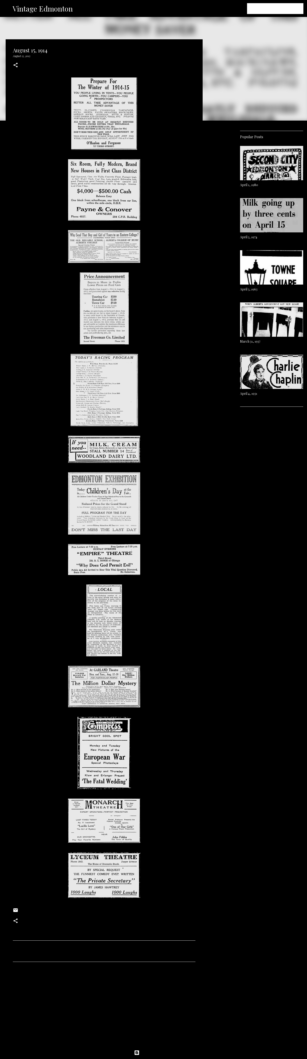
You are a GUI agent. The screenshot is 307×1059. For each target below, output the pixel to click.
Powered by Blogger (153, 1053)
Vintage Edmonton (43, 8)
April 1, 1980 (249, 185)
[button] (15, 65)
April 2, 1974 (248, 237)
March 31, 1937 (250, 341)
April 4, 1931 (248, 393)
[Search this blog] (279, 8)
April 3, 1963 (248, 289)
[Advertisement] (104, 1007)
